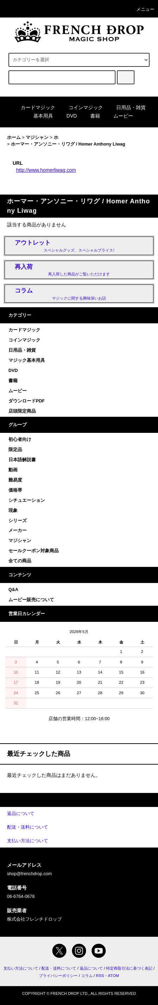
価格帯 (15, 490)
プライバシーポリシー (58, 976)
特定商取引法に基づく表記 (129, 968)
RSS (100, 976)
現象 (13, 510)
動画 (13, 470)
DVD (67, 116)
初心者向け (19, 439)
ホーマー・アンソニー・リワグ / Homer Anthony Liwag (68, 144)
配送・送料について (58, 968)
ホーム (14, 137)
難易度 (15, 480)
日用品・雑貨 (127, 107)
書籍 (91, 116)
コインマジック (81, 107)
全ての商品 (19, 560)
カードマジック (33, 107)
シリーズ (17, 520)
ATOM (113, 976)
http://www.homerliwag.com (46, 170)
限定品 (15, 449)
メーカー (17, 530)
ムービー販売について (31, 599)
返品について (91, 968)
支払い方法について (21, 968)
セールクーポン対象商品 (33, 550)
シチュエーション (26, 500)
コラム (87, 976)
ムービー (119, 116)
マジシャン (37, 137)
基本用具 (39, 116)
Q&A (13, 589)
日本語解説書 (22, 459)
